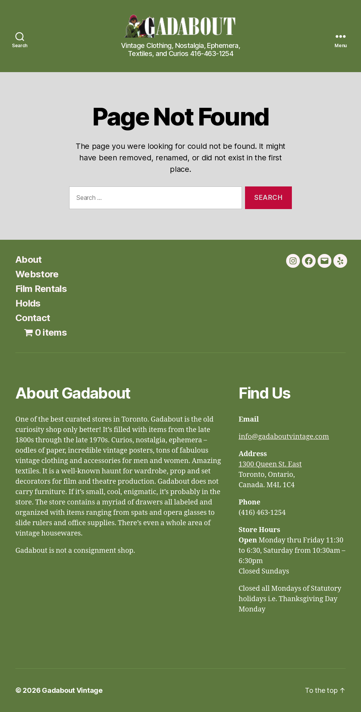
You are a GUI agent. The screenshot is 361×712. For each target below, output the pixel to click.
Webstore (37, 274)
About (28, 259)
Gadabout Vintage (72, 690)
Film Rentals (41, 288)
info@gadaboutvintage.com (283, 436)
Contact (32, 317)
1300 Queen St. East (269, 464)
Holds (28, 303)
